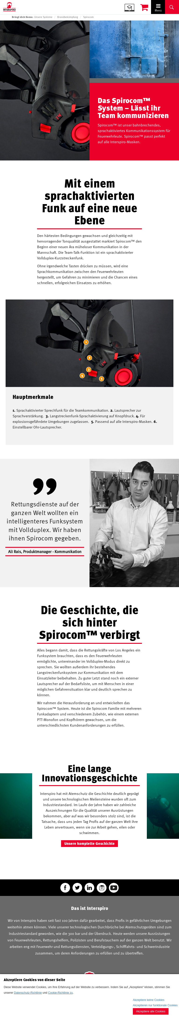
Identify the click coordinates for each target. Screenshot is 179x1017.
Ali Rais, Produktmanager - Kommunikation (44, 551)
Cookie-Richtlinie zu (60, 992)
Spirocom (88, 17)
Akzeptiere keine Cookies (148, 1000)
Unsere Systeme (43, 17)
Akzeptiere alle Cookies (150, 1011)
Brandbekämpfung (67, 17)
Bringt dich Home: (22, 17)
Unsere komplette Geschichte (89, 843)
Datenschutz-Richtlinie (28, 992)
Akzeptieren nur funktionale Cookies (155, 1005)
